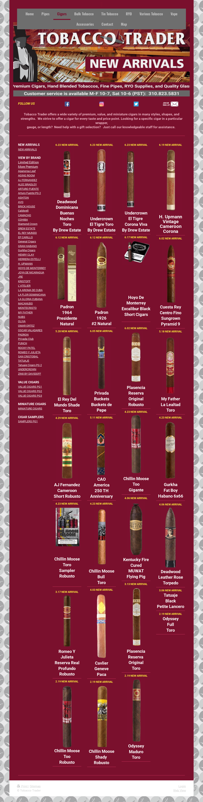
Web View (179, 790)
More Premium (28, 167)
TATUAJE (23, 360)
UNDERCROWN (27, 369)
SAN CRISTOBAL (28, 356)
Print (22, 786)
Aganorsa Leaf (27, 171)
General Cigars (27, 241)
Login (182, 786)
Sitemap (35, 786)
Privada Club (26, 339)
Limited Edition (28, 162)
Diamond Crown (27, 224)
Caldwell (23, 210)
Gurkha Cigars (26, 250)
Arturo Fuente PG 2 (29, 193)
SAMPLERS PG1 (28, 421)
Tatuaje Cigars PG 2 (30, 365)
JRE (20, 276)
